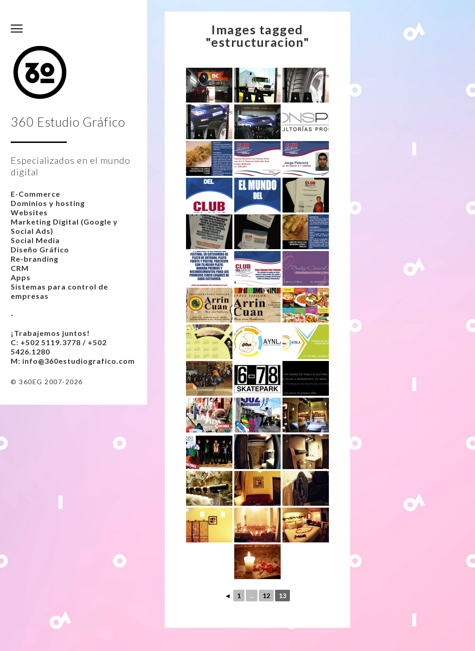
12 (266, 595)
